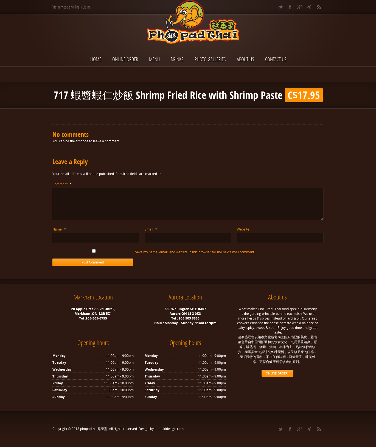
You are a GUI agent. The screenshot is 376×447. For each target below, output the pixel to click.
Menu (154, 59)
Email (151, 229)
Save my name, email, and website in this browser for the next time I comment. (195, 252)
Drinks (177, 59)
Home (95, 59)
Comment (62, 184)
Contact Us (276, 59)
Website (243, 229)
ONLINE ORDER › (277, 373)
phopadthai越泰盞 (93, 428)
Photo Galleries (210, 59)
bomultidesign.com (169, 428)
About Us (245, 59)
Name (59, 229)
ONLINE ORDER (125, 59)
